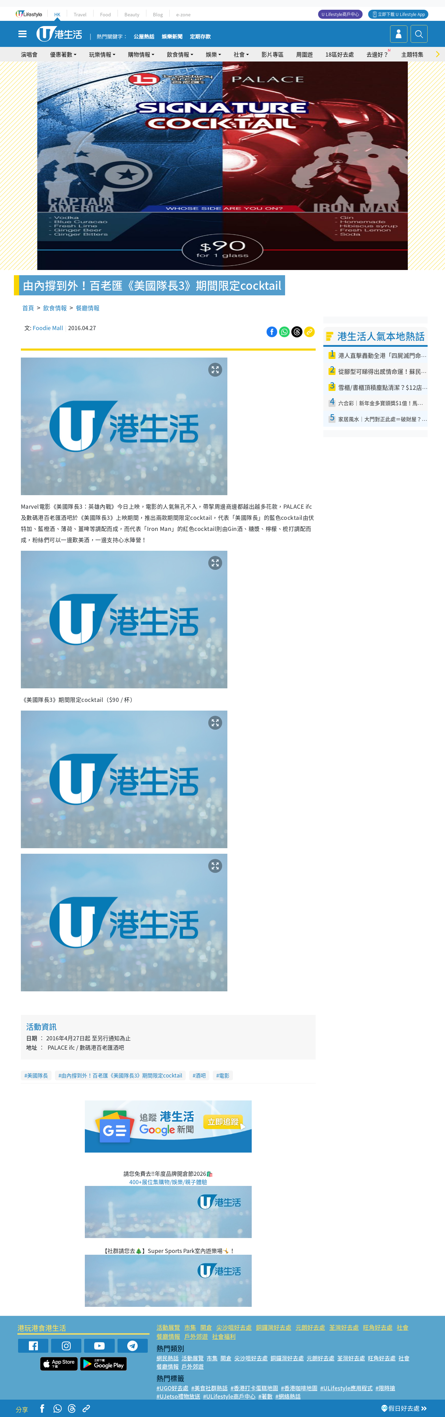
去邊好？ (377, 54)
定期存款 (200, 37)
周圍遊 (304, 54)
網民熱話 (167, 1358)
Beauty (131, 14)
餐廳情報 (87, 307)
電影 (224, 1075)
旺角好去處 (378, 1327)
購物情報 (139, 54)
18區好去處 (339, 54)
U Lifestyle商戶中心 (340, 14)
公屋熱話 (144, 37)
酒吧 (200, 1075)
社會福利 (224, 1336)
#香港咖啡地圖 (299, 1388)
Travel (80, 14)
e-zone (183, 14)
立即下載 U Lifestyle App (401, 14)
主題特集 (412, 54)
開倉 (206, 1327)
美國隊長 (37, 1075)
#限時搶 (385, 1388)
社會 (239, 54)
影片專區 (272, 54)
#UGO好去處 (172, 1388)
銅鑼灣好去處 (273, 1327)
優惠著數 (61, 54)
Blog (158, 14)
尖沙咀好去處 (234, 1327)
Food (105, 14)
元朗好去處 (310, 1327)
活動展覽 (168, 1327)
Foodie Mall (48, 327)
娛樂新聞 (172, 37)
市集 (190, 1327)
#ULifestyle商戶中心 (229, 1396)
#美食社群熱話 (209, 1388)
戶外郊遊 (196, 1336)
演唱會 (29, 54)
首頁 (28, 307)
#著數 (265, 1396)
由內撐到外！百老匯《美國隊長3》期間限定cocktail (121, 1075)
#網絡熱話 (288, 1396)
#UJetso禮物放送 (178, 1396)
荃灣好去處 (344, 1327)
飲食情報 (178, 54)
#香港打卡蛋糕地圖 (254, 1388)
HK (57, 14)
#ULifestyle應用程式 (346, 1388)
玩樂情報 (100, 54)
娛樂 (211, 54)
